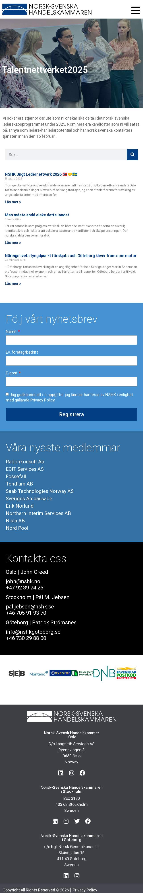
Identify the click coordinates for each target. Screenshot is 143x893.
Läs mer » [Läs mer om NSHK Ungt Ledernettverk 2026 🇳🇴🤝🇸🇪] (13, 202)
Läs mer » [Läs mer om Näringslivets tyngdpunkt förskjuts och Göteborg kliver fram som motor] (13, 283)
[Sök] (132, 154)
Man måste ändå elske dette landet (37, 215)
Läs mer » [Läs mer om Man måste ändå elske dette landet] (13, 243)
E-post (12, 373)
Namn (11, 331)
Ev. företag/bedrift (22, 352)
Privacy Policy (85, 890)
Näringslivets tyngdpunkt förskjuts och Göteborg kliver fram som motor (71, 255)
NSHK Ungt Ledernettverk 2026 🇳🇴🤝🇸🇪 (41, 174)
